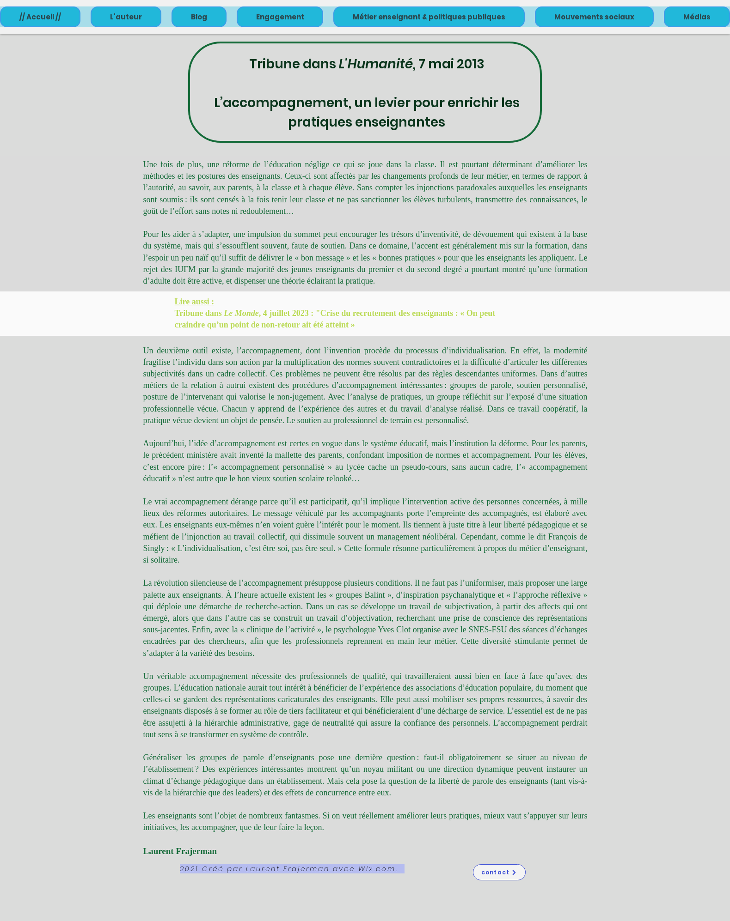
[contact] (499, 872)
